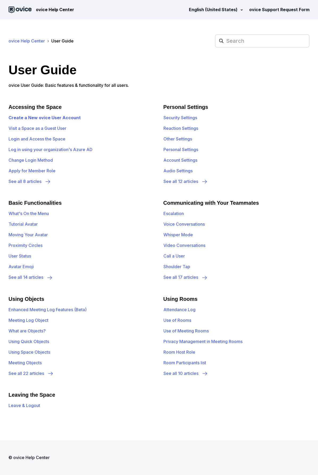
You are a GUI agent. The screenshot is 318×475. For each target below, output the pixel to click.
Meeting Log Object (28, 320)
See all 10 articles (185, 373)
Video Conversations (184, 245)
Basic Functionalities (35, 203)
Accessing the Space (35, 107)
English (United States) (214, 9)
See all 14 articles (31, 277)
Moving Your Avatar (28, 234)
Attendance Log (179, 309)
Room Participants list (184, 362)
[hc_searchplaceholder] (262, 41)
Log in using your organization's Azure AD (50, 149)
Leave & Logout (24, 405)
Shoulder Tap (176, 266)
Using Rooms (180, 299)
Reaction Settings (180, 128)
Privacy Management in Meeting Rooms (203, 341)
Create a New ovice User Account (45, 117)
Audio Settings (178, 170)
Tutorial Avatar (23, 224)
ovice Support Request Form (279, 9)
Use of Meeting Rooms (186, 330)
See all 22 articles (31, 373)
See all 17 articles (185, 277)
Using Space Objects (29, 352)
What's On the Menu (29, 213)
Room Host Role (179, 352)
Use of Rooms (177, 320)
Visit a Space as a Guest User (37, 128)
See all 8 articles (30, 181)
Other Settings (177, 139)
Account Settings (180, 160)
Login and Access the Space (37, 139)
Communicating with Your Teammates (211, 203)
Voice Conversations (184, 224)
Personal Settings (185, 107)
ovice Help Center (27, 41)
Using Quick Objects (29, 341)
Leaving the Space (32, 395)
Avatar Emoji (21, 266)
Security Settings (180, 117)
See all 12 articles (185, 181)
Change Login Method (31, 160)
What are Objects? (27, 330)
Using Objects (26, 299)
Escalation (173, 213)
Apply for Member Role (32, 170)
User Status (20, 256)
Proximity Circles (26, 245)
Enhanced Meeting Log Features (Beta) (48, 309)
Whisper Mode (178, 234)
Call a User (174, 256)
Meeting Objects (25, 362)
